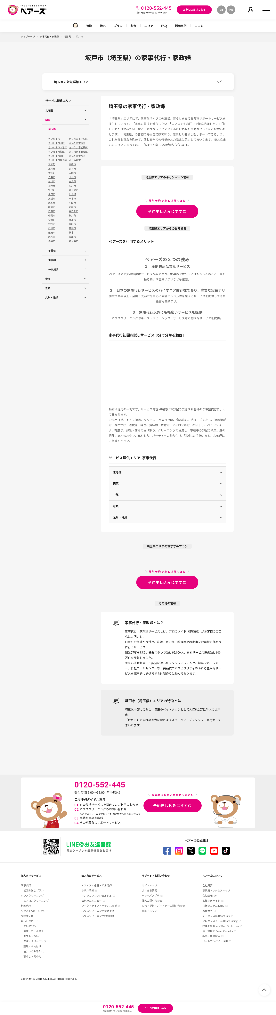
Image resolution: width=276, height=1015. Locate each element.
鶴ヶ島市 (73, 241)
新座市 (72, 206)
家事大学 (207, 911)
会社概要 (207, 885)
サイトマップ (149, 885)
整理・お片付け (32, 946)
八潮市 (51, 177)
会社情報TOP (209, 895)
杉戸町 (72, 215)
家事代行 (26, 885)
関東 (115, 483)
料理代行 (26, 905)
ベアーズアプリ (150, 895)
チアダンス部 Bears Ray (216, 916)
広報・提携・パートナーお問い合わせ (163, 905)
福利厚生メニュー (91, 900)
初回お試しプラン (33, 890)
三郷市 (72, 164)
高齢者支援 (27, 916)
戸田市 (72, 202)
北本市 (72, 177)
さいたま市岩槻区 (78, 147)
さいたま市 (54, 138)
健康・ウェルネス (33, 931)
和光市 (51, 185)
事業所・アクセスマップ (216, 890)
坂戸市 (72, 185)
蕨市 (71, 232)
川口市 (51, 194)
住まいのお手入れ (33, 951)
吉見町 (72, 181)
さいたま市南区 (77, 143)
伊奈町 (51, 172)
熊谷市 (51, 223)
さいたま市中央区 (78, 138)
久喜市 (72, 168)
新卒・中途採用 (211, 936)
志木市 (51, 202)
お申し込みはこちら (194, 9)
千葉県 (52, 251)
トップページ (28, 36)
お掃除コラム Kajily (213, 905)
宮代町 (51, 189)
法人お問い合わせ (152, 900)
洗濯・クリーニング (34, 941)
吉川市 (51, 181)
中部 (115, 494)
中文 (230, 10)
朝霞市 (51, 215)
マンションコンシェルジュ (96, 895)
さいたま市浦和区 (78, 151)
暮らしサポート (30, 921)
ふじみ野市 (75, 160)
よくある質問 (149, 890)
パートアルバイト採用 (215, 941)
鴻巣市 (51, 241)
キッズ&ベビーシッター (34, 911)
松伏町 (51, 219)
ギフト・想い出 (32, 936)
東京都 (52, 260)
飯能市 (72, 236)
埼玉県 (67, 36)
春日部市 (73, 211)
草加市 (72, 228)
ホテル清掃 (87, 890)
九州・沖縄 (120, 517)
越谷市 (51, 236)
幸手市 (72, 198)
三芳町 (51, 164)
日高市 (51, 211)
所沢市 (51, 206)
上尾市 (51, 168)
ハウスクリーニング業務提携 (97, 911)
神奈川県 (53, 269)
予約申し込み (158, 1008)
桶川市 (72, 219)
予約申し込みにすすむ (167, 211)
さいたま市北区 (56, 143)
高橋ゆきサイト (211, 900)
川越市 (51, 198)
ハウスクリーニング (32, 895)
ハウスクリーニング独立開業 (97, 916)
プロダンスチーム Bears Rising (220, 921)
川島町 (72, 194)
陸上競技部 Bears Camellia (217, 931)
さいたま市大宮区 (57, 147)
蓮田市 (51, 232)
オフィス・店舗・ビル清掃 (96, 885)
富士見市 (73, 189)
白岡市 (51, 228)
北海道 (117, 472)
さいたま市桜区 (56, 151)
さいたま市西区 (77, 155)
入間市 (72, 172)
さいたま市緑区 (56, 155)
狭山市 (72, 223)
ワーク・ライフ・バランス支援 (99, 905)
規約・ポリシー (151, 911)
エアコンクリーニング (36, 900)
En (221, 10)
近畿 (115, 506)
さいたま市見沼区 (57, 160)
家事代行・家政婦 (49, 36)
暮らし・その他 (32, 956)
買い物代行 (29, 926)
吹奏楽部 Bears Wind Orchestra (220, 926)
